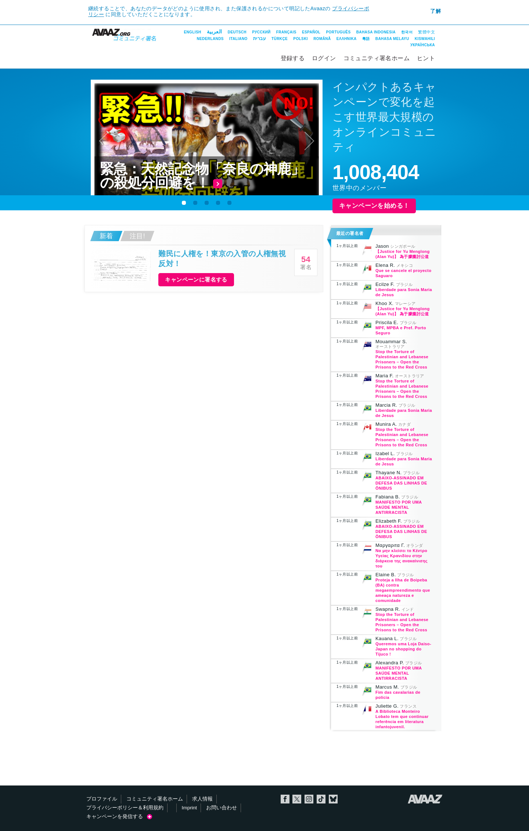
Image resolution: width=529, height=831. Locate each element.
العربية (214, 32)
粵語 (366, 39)
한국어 (407, 32)
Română (322, 39)
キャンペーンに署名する (196, 279)
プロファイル (101, 799)
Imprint (189, 807)
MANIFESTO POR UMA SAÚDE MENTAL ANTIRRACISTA (398, 507)
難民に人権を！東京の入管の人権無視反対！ (222, 259)
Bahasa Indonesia (376, 32)
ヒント (426, 58)
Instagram (309, 799)
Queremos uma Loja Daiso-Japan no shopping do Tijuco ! (403, 649)
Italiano (238, 39)
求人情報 (202, 799)
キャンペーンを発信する (119, 816)
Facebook (285, 799)
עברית (259, 38)
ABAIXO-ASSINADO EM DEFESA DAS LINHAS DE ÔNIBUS (401, 483)
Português (338, 32)
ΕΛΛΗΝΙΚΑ (347, 39)
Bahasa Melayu (392, 39)
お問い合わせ (221, 807)
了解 (435, 11)
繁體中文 (426, 32)
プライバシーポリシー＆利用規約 (124, 807)
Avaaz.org (425, 799)
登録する (293, 58)
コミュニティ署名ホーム (376, 58)
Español (311, 32)
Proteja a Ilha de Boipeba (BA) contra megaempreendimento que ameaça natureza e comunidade (402, 590)
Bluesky (333, 799)
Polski (300, 39)
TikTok (321, 799)
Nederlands (210, 39)
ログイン (324, 58)
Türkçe (279, 39)
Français (286, 32)
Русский (261, 32)
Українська (422, 45)
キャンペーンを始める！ (374, 205)
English (192, 32)
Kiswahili (425, 39)
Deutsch (237, 32)
